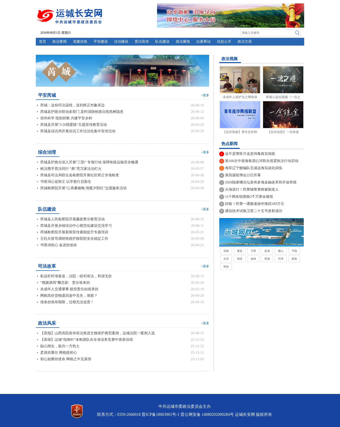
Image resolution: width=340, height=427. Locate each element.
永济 (226, 258)
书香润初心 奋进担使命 (58, 245)
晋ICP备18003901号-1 (160, 414)
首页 (42, 41)
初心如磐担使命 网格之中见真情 (65, 359)
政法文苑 (245, 41)
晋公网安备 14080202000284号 (207, 414)
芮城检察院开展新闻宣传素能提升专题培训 (74, 232)
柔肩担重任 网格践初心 (58, 352)
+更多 (205, 95)
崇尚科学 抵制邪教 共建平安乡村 (66, 118)
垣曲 (226, 250)
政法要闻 (59, 41)
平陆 (294, 250)
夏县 (239, 250)
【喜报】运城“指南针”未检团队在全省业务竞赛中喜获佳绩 (86, 339)
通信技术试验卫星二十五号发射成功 (253, 211)
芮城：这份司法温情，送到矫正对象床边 (72, 105)
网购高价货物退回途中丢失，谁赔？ (69, 295)
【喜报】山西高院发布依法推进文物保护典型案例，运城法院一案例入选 (97, 333)
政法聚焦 (183, 41)
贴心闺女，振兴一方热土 (60, 346)
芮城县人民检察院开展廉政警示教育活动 (72, 219)
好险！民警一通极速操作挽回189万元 (254, 204)
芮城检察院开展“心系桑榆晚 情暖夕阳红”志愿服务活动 (83, 188)
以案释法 (203, 41)
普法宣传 (142, 41)
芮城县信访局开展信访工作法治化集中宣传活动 (77, 131)
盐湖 (267, 250)
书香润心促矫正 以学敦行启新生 (65, 181)
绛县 (226, 266)
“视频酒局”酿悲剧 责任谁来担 (65, 282)
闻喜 (239, 258)
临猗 (253, 258)
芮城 (267, 258)
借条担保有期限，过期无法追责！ (67, 302)
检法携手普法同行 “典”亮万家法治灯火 (71, 168)
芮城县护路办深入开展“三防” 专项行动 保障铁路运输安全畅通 (89, 162)
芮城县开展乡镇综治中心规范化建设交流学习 (76, 225)
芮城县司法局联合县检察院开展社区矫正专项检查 (79, 175)
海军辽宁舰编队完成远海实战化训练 (253, 168)
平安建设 (101, 41)
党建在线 (80, 41)
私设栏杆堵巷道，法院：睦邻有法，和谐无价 (76, 276)
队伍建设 (162, 41)
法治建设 (121, 41)
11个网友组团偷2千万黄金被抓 (249, 196)
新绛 (294, 258)
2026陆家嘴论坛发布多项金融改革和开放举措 (261, 182)
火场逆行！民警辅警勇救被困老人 (252, 189)
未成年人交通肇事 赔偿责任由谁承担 (69, 289)
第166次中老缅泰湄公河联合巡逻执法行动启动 (261, 161)
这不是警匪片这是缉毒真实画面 (250, 154)
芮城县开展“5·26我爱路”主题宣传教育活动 (73, 124)
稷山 (280, 250)
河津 (280, 258)
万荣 (253, 250)
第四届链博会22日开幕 (243, 175)
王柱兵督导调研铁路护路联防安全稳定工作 (74, 238)
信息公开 (224, 41)
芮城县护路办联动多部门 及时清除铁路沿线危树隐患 (81, 112)
